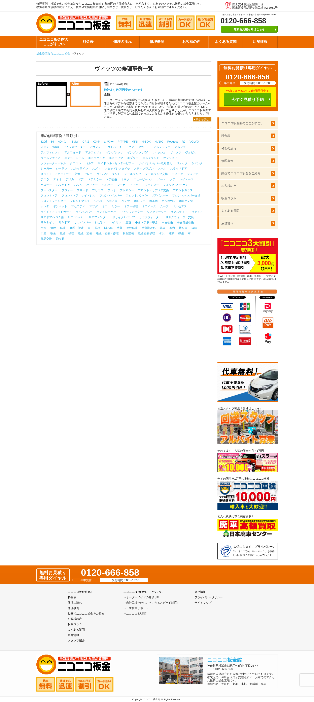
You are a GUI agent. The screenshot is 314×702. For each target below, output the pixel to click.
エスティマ (116, 157)
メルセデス (180, 206)
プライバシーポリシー (209, 597)
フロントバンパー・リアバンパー (147, 195)
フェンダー (152, 184)
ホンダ (45, 206)
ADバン (62, 141)
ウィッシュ (159, 152)
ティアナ (192, 174)
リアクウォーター (131, 211)
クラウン (75, 163)
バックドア (63, 184)
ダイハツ (102, 174)
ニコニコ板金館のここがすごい (53, 42)
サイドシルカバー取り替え (155, 163)
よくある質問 (226, 42)
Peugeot (172, 141)
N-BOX (146, 141)
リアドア (197, 211)
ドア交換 (111, 179)
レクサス (115, 222)
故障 (194, 227)
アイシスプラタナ (74, 147)
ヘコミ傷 (111, 200)
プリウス (97, 190)
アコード (143, 147)
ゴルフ (89, 163)
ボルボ (153, 200)
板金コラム (228, 198)
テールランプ (132, 174)
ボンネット (60, 206)
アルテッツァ (161, 147)
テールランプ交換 (156, 174)
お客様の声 (191, 42)
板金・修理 (67, 233)
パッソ (78, 184)
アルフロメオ (93, 152)
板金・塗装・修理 (107, 233)
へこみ (98, 200)
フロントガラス (183, 190)
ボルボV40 (168, 200)
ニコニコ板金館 (224, 660)
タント (116, 174)
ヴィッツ (175, 152)
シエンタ (197, 163)
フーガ (121, 184)
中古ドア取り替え (146, 222)
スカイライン (79, 168)
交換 (43, 227)
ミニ (104, 206)
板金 (53, 233)
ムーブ (164, 206)
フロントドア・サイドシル (78, 195)
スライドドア (178, 168)
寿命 (172, 227)
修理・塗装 (77, 227)
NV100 (159, 141)
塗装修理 (132, 227)
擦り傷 (183, 227)
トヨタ (125, 179)
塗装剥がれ (149, 227)
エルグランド (150, 157)
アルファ (180, 147)
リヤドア (64, 222)
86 (52, 141)
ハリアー (92, 184)
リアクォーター (157, 211)
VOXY (44, 147)
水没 (162, 233)
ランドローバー (106, 211)
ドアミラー (95, 179)
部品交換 (46, 238)
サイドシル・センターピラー (116, 163)
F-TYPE (123, 141)
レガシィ (100, 222)
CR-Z (85, 141)
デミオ (57, 179)
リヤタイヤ (48, 222)
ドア (81, 179)
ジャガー (46, 168)
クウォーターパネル (53, 163)
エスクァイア (96, 157)
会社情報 (200, 591)
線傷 (181, 233)
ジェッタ (181, 163)
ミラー (115, 206)
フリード (82, 190)
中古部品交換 (185, 222)
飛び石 (60, 238)
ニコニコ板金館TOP (80, 591)
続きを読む (202, 119)
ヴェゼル (190, 152)
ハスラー (46, 184)
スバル (162, 168)
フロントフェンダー (53, 200)
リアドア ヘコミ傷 (52, 217)
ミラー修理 (131, 206)
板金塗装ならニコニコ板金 (53, 53)
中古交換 (167, 222)
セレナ (88, 174)
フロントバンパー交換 (186, 195)
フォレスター (49, 190)
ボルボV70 (186, 200)
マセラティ (78, 206)
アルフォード (72, 152)
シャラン (61, 168)
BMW (75, 141)
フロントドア (49, 195)
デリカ (70, 179)
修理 (63, 227)
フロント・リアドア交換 (153, 190)
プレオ (111, 190)
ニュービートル (143, 179)
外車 (162, 227)
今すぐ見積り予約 (248, 99)
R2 (183, 141)
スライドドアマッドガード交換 (60, 174)
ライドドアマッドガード (56, 211)
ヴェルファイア (50, 157)
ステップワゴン (144, 168)
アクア (130, 147)
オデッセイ (170, 157)
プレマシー (127, 190)
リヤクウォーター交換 (180, 217)
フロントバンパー (110, 195)
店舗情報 (260, 42)
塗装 (119, 227)
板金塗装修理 (146, 233)
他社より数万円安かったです (123, 89)
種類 (171, 233)
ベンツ (125, 200)
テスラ (45, 179)
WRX (55, 147)
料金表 (88, 42)
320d (44, 141)
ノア (172, 179)
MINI (135, 141)
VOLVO (194, 141)
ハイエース (186, 179)
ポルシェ (139, 200)
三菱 (128, 222)
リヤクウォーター (150, 217)
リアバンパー (76, 217)
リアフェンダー (98, 217)
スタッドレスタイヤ (117, 168)
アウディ (95, 147)
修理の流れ (122, 42)
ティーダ (177, 174)
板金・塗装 (85, 233)
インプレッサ (114, 152)
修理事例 (157, 42)
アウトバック (113, 147)
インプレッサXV (137, 152)
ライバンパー (84, 211)
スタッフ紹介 (76, 640)
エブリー (132, 157)
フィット (135, 184)
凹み (97, 227)
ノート (161, 179)
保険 (53, 227)
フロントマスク (80, 200)
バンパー (107, 184)
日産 (43, 233)
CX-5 (96, 141)
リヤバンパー (82, 222)
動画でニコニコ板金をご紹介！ (242, 173)
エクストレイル (74, 157)
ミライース (149, 206)
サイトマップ (203, 602)
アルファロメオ (50, 152)
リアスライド (179, 211)
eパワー (109, 141)
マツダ (93, 206)
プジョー (67, 190)
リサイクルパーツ (123, 217)
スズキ (96, 168)
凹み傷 (108, 227)
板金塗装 (128, 233)
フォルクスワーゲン (175, 184)
